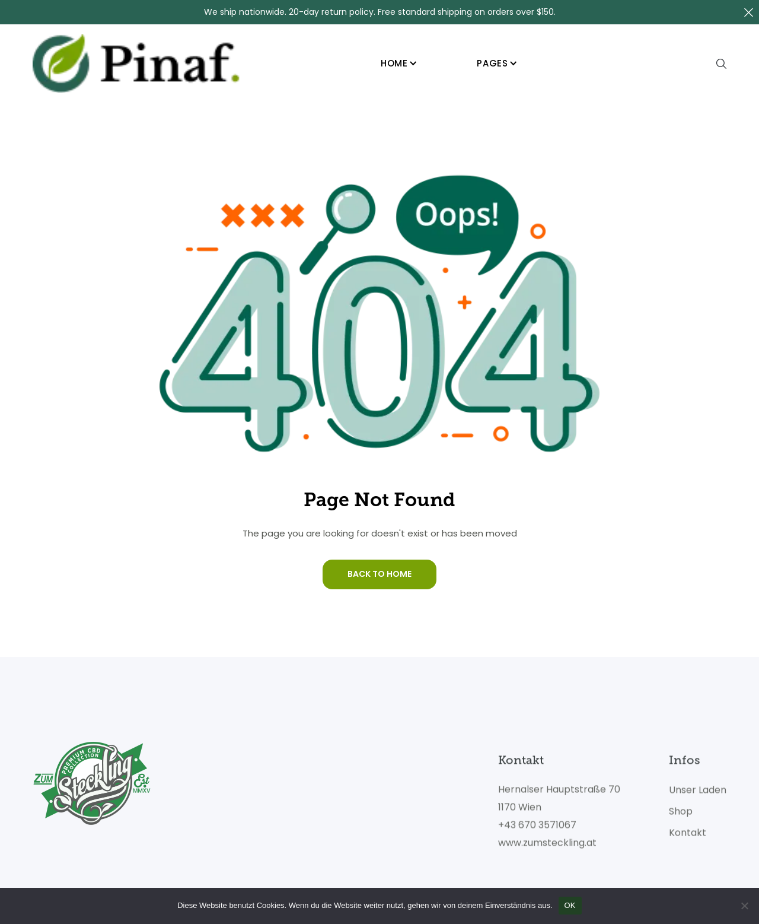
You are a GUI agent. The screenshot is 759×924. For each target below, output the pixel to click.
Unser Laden (697, 794)
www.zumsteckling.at (547, 847)
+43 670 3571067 (537, 829)
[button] (399, 64)
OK (570, 905)
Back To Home (379, 574)
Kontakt (687, 837)
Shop (681, 816)
